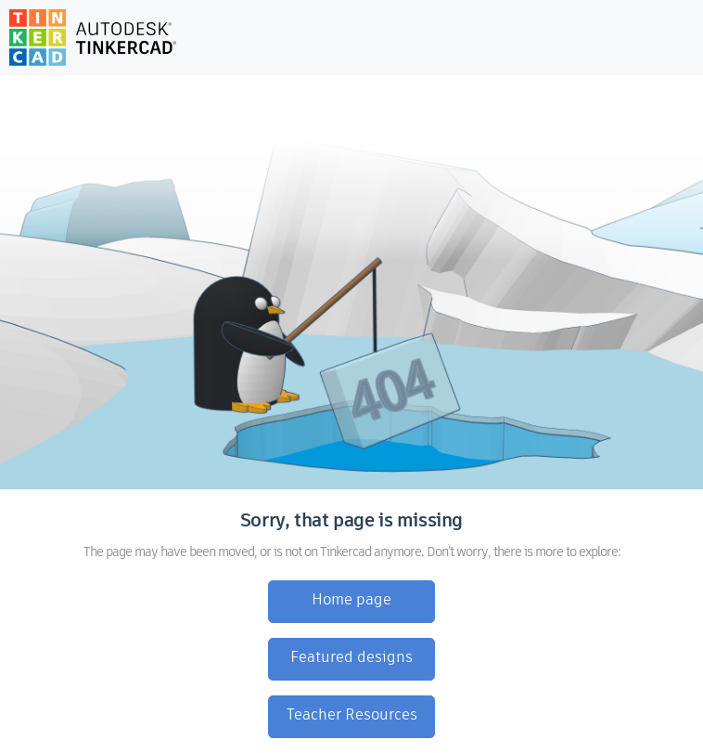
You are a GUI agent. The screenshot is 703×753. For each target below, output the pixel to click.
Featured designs (351, 658)
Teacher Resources (352, 715)
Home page (351, 600)
